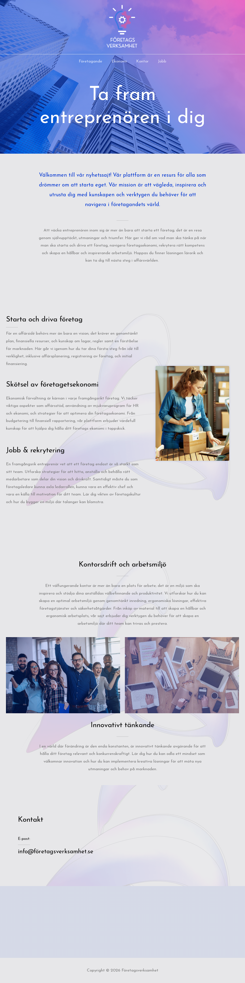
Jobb (160, 61)
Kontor (142, 61)
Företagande (92, 61)
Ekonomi (120, 61)
